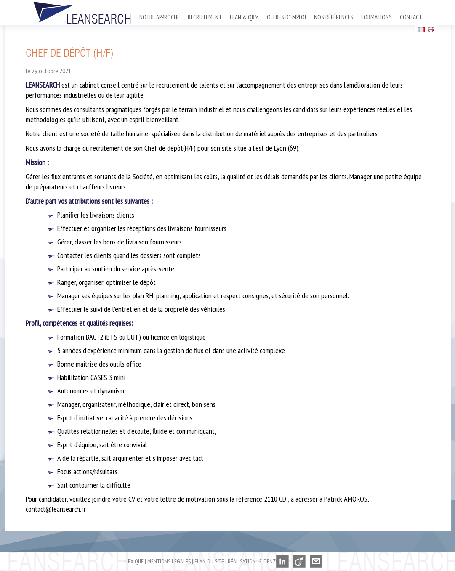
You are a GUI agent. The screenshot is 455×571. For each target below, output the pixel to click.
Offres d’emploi (286, 17)
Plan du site (209, 561)
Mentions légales (169, 561)
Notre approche (159, 17)
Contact (411, 17)
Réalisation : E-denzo (253, 561)
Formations (376, 17)
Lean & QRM (244, 17)
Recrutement (205, 17)
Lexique (134, 561)
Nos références (333, 17)
